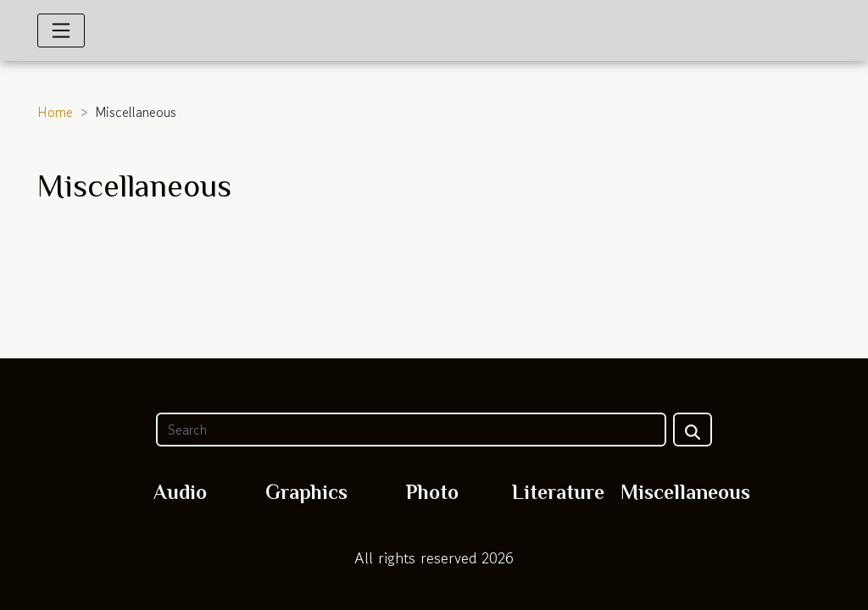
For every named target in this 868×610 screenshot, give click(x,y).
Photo (432, 491)
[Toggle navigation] (61, 30)
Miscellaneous (685, 491)
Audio (180, 491)
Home (55, 112)
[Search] (410, 429)
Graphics (306, 491)
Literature (558, 491)
